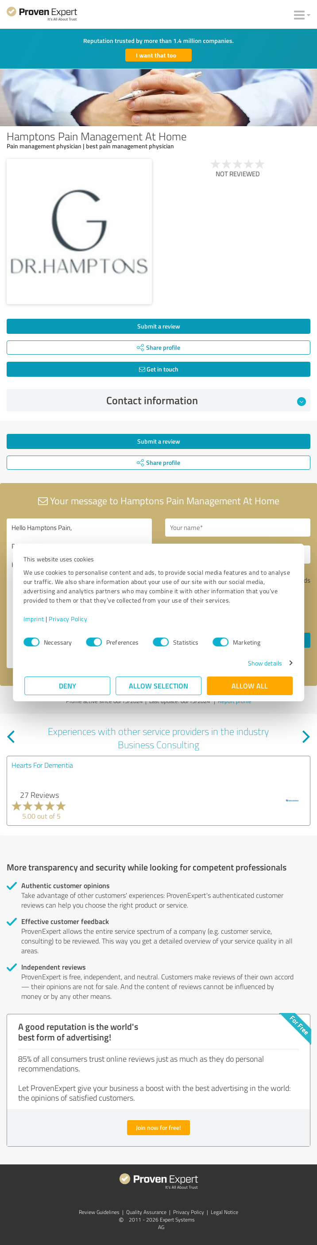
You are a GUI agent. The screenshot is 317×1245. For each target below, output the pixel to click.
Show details (264, 663)
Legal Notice (224, 1212)
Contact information (206, 400)
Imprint (34, 619)
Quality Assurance (146, 1212)
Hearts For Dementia (42, 765)
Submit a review (158, 326)
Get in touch (158, 369)
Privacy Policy (69, 619)
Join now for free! (158, 1127)
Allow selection (158, 685)
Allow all (250, 685)
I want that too (156, 55)
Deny (67, 685)
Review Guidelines (99, 1212)
